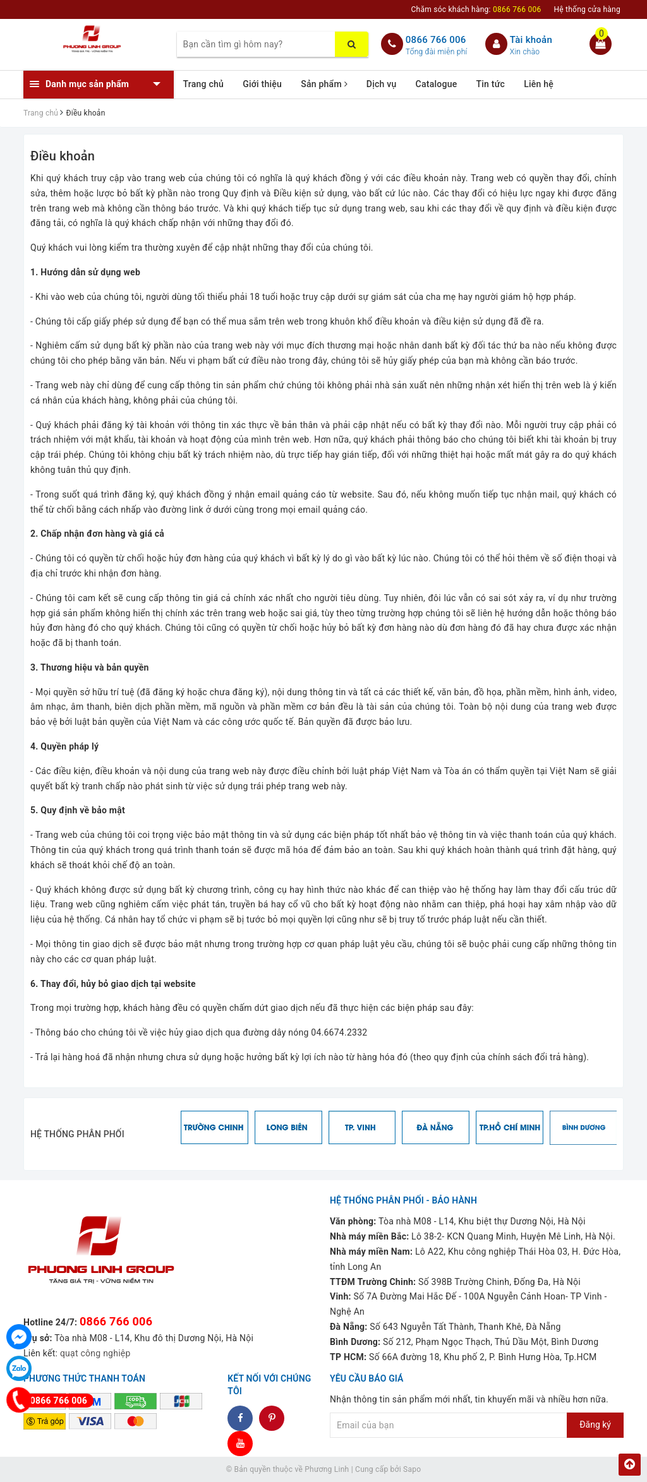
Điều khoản (62, 156)
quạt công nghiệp (95, 1353)
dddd (272, 1418)
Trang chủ (203, 84)
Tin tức (490, 84)
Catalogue (436, 84)
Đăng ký (595, 1424)
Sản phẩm (324, 84)
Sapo (412, 1469)
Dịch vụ (381, 84)
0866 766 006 (436, 39)
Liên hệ (538, 84)
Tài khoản (531, 39)
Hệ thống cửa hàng (586, 9)
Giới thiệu (262, 84)
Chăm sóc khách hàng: (476, 9)
